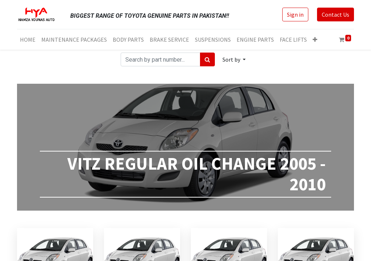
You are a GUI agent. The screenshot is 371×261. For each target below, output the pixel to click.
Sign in (295, 14)
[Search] (207, 59)
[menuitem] (27, 39)
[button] (315, 39)
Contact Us (335, 14)
